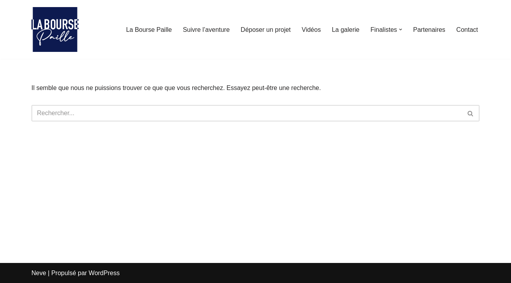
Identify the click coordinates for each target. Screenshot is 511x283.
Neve (38, 273)
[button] (400, 29)
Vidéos (311, 29)
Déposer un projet (265, 29)
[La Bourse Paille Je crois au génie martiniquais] (55, 29)
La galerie (345, 29)
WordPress (104, 273)
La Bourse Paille (149, 29)
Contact (467, 29)
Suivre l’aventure (206, 29)
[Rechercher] (246, 113)
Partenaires (429, 29)
